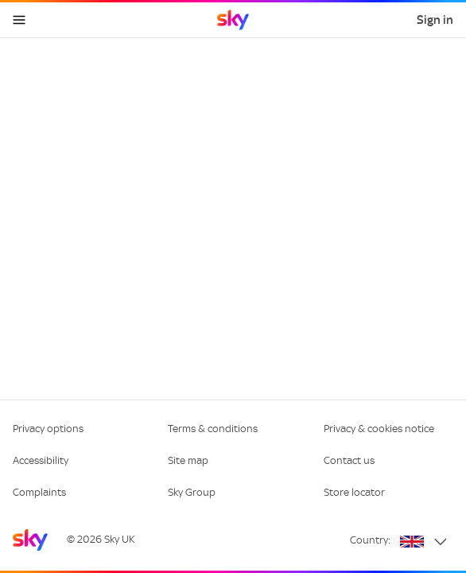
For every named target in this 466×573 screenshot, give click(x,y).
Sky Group (192, 492)
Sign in (435, 20)
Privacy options (48, 429)
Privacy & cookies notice (379, 429)
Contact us (349, 460)
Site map (188, 460)
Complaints (39, 492)
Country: (370, 540)
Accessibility (40, 460)
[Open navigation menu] (19, 19)
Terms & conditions (213, 429)
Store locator (354, 492)
